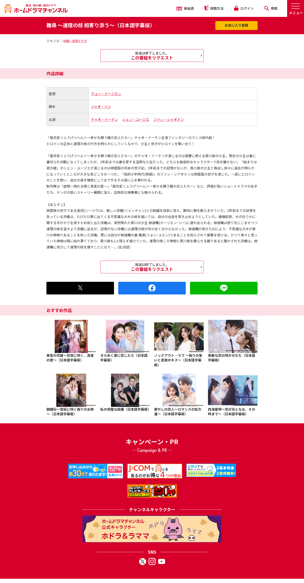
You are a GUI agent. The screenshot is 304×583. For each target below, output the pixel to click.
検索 (271, 8)
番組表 (185, 8)
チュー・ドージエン (106, 93)
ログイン (244, 8)
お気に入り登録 (236, 25)
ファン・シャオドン (168, 119)
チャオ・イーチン (104, 119)
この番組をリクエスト (152, 55)
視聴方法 (214, 8)
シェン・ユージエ (135, 119)
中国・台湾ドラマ (75, 41)
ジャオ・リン (101, 106)
